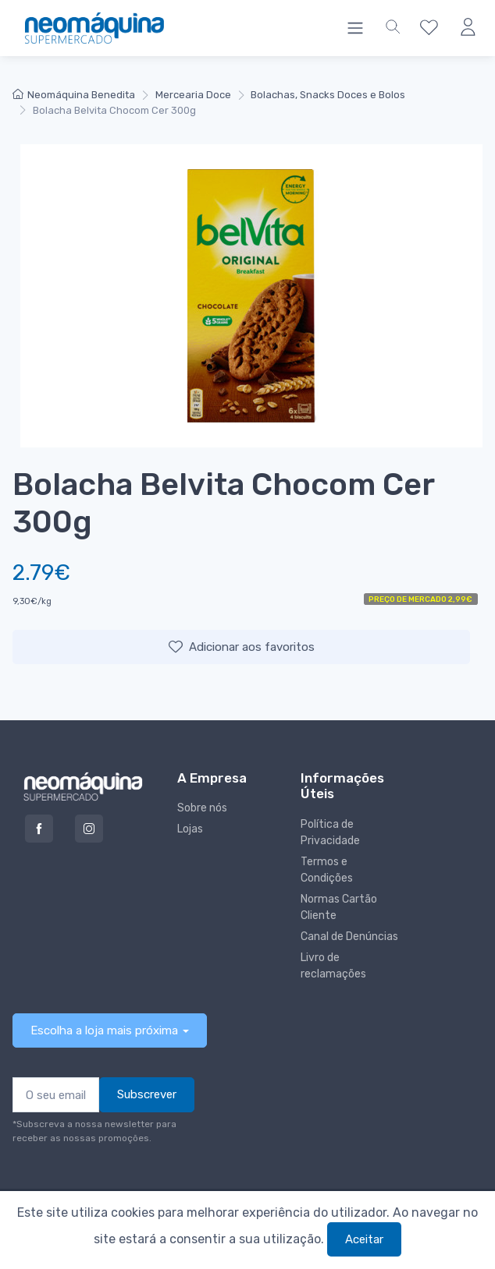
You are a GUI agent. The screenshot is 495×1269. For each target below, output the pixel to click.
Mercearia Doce (193, 95)
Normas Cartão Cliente (339, 907)
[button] (393, 28)
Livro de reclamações (333, 966)
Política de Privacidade (330, 832)
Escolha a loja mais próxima (104, 1030)
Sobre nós (202, 808)
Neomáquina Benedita (73, 95)
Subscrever (146, 1094)
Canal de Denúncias (349, 936)
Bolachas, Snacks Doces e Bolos (328, 95)
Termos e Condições (327, 870)
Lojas (190, 829)
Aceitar (364, 1239)
